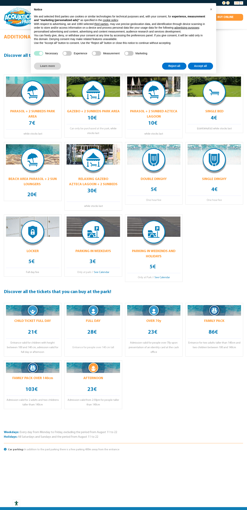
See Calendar (101, 272)
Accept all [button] (200, 65)
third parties (101, 24)
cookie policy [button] (110, 20)
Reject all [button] (174, 65)
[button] (211, 9)
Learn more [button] (47, 65)
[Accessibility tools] (16, 503)
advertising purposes (186, 27)
